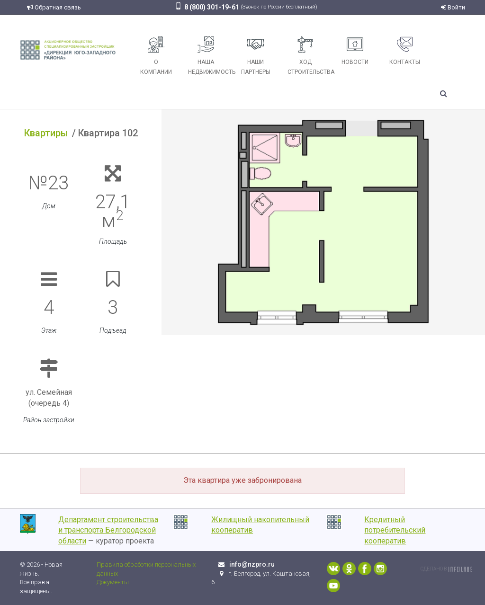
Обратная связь (54, 7)
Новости (354, 50)
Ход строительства (308, 55)
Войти (453, 7)
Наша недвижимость (209, 55)
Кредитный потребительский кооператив (394, 530)
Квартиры (46, 133)
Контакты (404, 50)
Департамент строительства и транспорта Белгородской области (108, 530)
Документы (113, 582)
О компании (156, 55)
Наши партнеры (255, 55)
